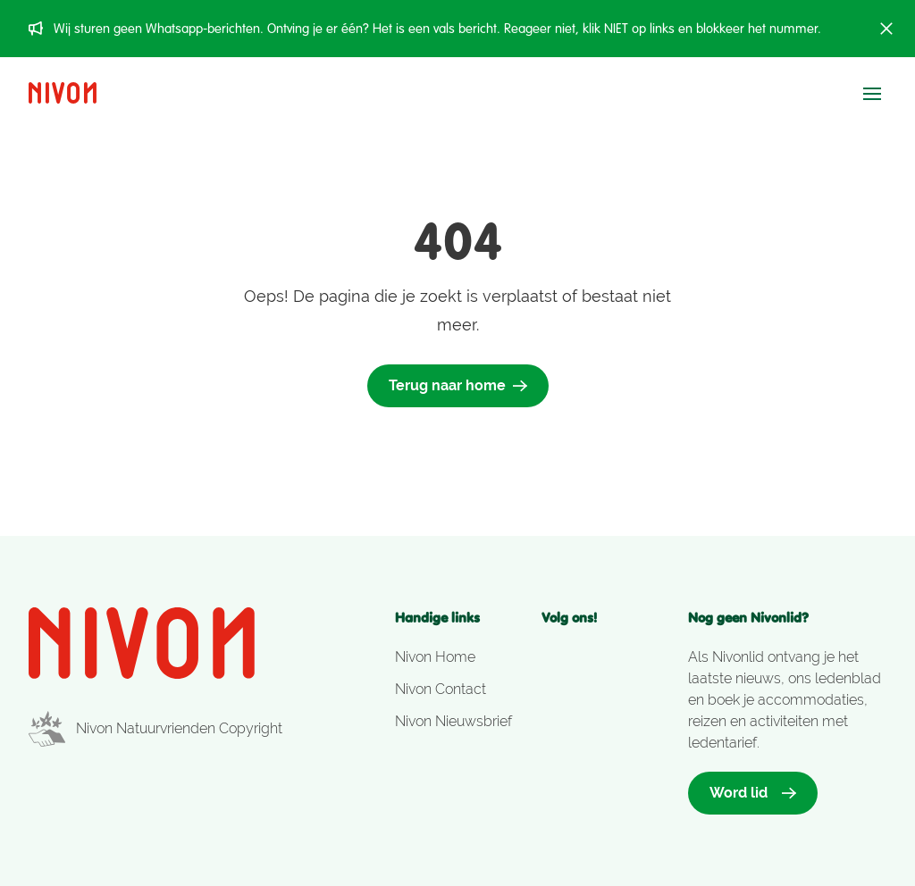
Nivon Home (435, 656)
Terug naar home (458, 385)
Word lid (752, 792)
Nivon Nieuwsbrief (453, 721)
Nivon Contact (440, 689)
